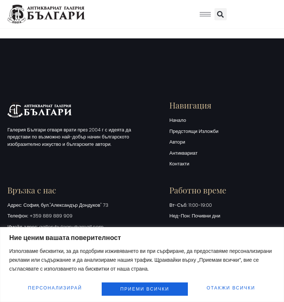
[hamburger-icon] (205, 14)
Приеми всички (232, 285)
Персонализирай (54, 285)
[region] (142, 262)
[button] (220, 14)
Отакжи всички (144, 285)
